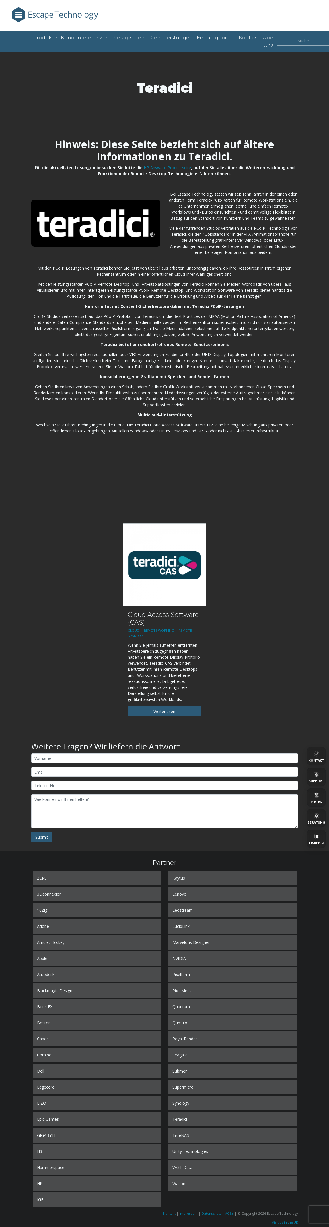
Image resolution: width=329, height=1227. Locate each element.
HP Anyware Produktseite (167, 167)
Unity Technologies (190, 1151)
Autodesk (45, 974)
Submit (41, 837)
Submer (179, 1071)
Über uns (268, 41)
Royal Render (184, 1038)
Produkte (45, 37)
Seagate (180, 1055)
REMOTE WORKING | (161, 630)
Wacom (179, 1183)
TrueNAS (180, 1135)
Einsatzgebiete (216, 37)
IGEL (41, 1199)
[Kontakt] (316, 756)
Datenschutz (211, 1213)
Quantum (181, 1006)
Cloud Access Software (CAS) (163, 618)
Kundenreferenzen (85, 37)
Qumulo (179, 1022)
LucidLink (181, 926)
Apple (42, 958)
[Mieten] (316, 797)
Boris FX (44, 1006)
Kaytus (178, 878)
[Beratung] (316, 818)
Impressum (188, 1213)
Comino (44, 1055)
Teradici (179, 1119)
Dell (40, 1071)
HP (39, 1183)
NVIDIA (179, 958)
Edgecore (45, 1087)
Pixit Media (182, 990)
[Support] (316, 777)
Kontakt (248, 37)
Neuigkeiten (129, 37)
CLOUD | (135, 630)
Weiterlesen (164, 711)
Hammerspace (50, 1167)
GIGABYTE (47, 1135)
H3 (39, 1151)
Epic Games (48, 1119)
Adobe (43, 926)
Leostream (182, 910)
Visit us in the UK (285, 1222)
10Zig (42, 910)
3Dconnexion (49, 894)
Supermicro (183, 1087)
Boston (44, 1022)
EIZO (41, 1103)
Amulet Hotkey (51, 942)
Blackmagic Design (54, 990)
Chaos (43, 1038)
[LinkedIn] (316, 839)
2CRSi (42, 878)
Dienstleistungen (171, 37)
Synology (180, 1103)
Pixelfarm (181, 974)
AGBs (229, 1213)
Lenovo (179, 894)
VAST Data (182, 1167)
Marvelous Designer (191, 942)
